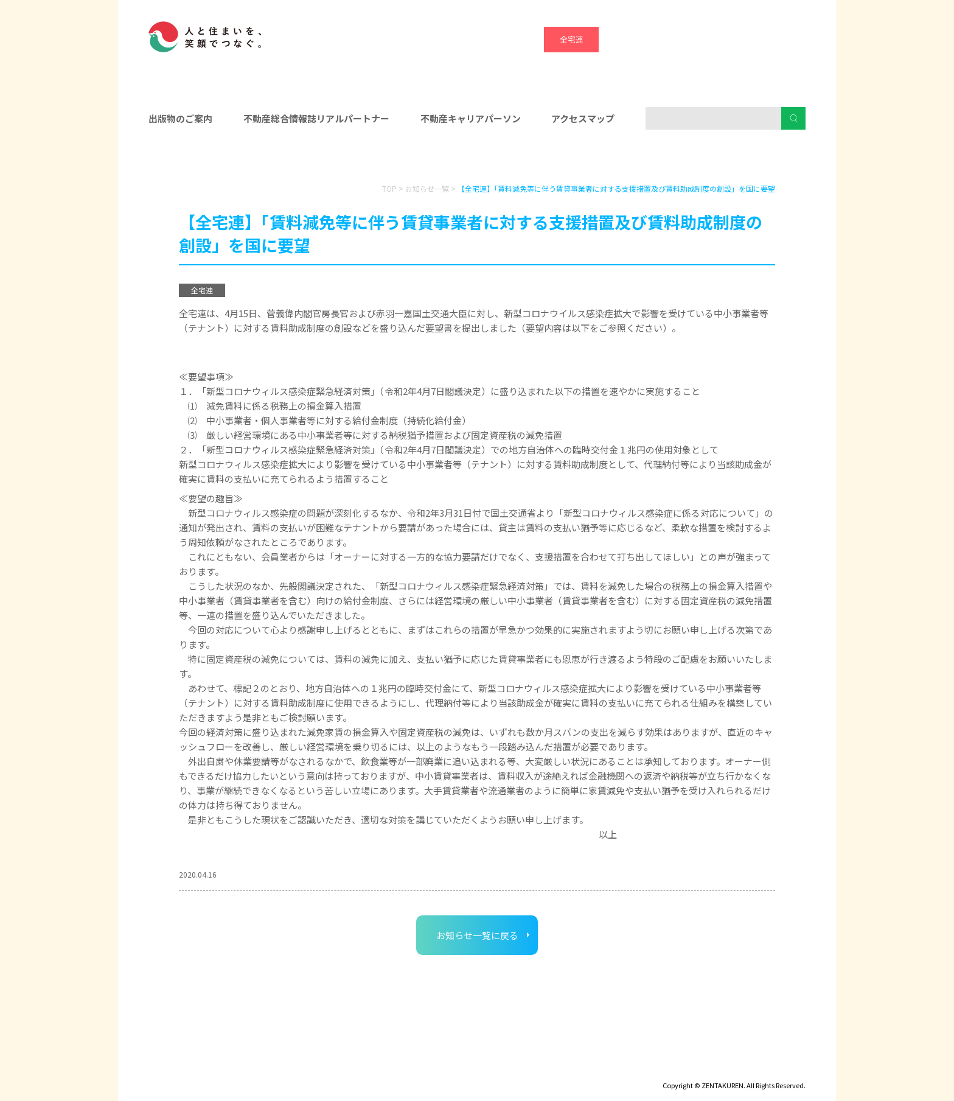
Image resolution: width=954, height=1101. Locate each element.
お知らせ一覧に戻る (477, 935)
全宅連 (571, 39)
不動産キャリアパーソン (470, 118)
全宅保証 (626, 39)
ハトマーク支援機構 (736, 39)
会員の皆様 (253, 159)
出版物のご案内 (180, 118)
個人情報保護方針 (341, 1068)
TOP (389, 188)
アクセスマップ (583, 118)
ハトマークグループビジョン (445, 1068)
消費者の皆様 (701, 159)
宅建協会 (681, 39)
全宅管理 (790, 39)
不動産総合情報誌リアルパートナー (316, 118)
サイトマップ (264, 1068)
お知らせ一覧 (427, 188)
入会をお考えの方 (477, 159)
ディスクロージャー (183, 1068)
